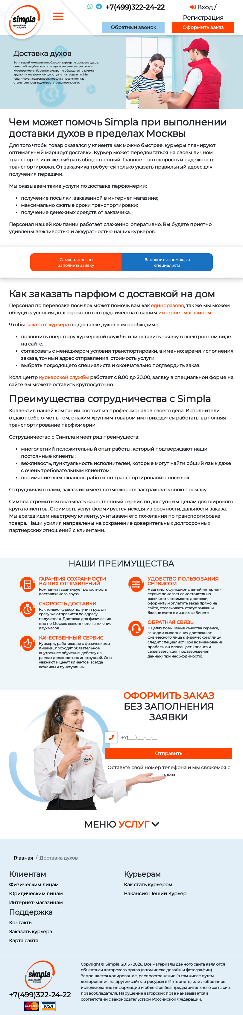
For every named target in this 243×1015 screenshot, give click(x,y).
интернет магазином (184, 313)
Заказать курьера (30, 931)
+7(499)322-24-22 (135, 7)
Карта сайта (23, 940)
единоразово (167, 305)
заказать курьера (47, 325)
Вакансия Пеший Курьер (155, 893)
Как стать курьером (148, 884)
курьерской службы (64, 377)
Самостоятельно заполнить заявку (76, 262)
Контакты (21, 922)
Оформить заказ (203, 27)
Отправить (168, 753)
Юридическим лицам (36, 893)
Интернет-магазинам (36, 902)
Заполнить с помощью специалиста (167, 262)
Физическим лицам (34, 884)
